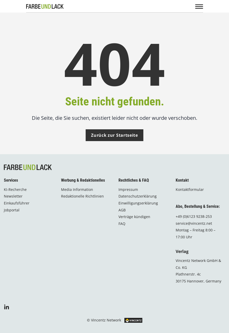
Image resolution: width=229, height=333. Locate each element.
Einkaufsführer (16, 202)
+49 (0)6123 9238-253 (194, 216)
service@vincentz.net (194, 223)
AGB (122, 209)
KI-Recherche (15, 189)
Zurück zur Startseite (114, 135)
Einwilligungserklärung (138, 202)
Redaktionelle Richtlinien (82, 195)
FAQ (121, 223)
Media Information (77, 189)
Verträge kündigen (134, 216)
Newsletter (13, 195)
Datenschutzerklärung (137, 195)
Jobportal (11, 209)
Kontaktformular (190, 189)
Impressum (128, 189)
